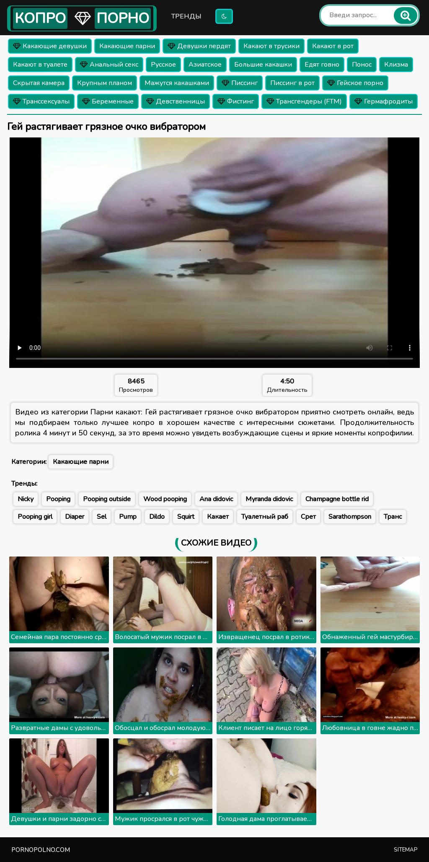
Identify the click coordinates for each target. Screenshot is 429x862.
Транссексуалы (41, 101)
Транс (393, 516)
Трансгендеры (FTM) (304, 101)
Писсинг (240, 83)
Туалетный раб (264, 516)
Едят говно (322, 64)
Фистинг (235, 101)
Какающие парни (127, 46)
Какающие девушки (50, 46)
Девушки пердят (199, 46)
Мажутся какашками (177, 83)
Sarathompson (349, 516)
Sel (101, 516)
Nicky (26, 499)
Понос (362, 64)
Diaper (74, 516)
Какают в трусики (271, 46)
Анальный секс (109, 64)
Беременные (108, 101)
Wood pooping (165, 499)
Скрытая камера (39, 83)
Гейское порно (355, 83)
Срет (308, 516)
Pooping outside (107, 499)
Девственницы (175, 101)
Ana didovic (216, 499)
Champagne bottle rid (337, 499)
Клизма (396, 64)
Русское (163, 64)
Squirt (185, 516)
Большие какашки (263, 64)
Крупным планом (104, 83)
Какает (218, 516)
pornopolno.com (40, 850)
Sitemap (406, 850)
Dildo (157, 516)
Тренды (186, 16)
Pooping (58, 499)
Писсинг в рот (292, 83)
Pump (128, 516)
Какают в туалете (40, 64)
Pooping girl (35, 516)
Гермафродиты (383, 101)
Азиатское (205, 64)
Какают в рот (333, 46)
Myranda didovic (269, 499)
